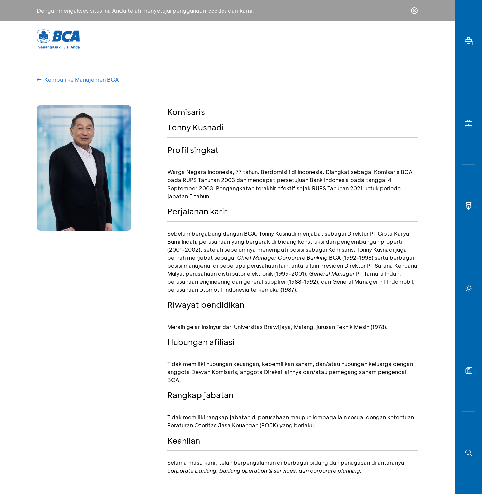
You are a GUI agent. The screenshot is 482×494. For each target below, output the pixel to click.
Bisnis (223, 38)
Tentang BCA (269, 38)
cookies (217, 11)
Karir (314, 38)
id (401, 39)
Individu (185, 38)
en (412, 39)
